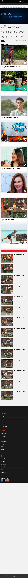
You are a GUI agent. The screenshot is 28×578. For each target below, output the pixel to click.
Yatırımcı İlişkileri (3, 459)
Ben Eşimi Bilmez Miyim (4, 431)
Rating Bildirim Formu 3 (4, 473)
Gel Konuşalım (3, 418)
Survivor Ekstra (3, 423)
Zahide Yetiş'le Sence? (4, 427)
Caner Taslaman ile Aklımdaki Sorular (6, 414)
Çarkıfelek (2, 434)
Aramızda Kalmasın (3, 411)
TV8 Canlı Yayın (21, 1)
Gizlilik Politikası (3, 467)
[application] (14, 16)
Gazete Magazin (3, 416)
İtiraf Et (2, 421)
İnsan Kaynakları (3, 464)
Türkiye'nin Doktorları (4, 426)
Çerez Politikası (3, 469)
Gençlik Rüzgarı (3, 419)
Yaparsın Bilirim (3, 449)
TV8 (1, 456)
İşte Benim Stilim (3, 439)
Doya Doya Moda (3, 436)
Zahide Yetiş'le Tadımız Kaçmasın (5, 452)
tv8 (2, 7)
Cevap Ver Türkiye (3, 433)
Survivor (2, 446)
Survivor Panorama (3, 424)
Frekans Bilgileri (3, 466)
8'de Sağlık (2, 410)
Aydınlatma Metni (3, 472)
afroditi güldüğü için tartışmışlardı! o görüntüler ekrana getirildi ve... (16, 7)
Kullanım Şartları (3, 470)
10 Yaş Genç (2, 408)
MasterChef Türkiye (3, 441)
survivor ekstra (5, 7)
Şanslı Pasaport (3, 447)
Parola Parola (3, 444)
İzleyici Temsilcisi (3, 461)
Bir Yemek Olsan (3, 413)
